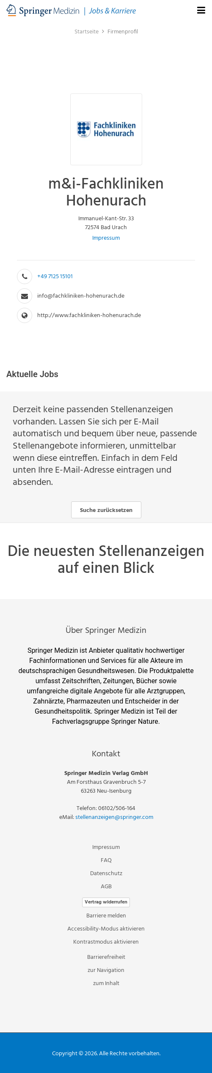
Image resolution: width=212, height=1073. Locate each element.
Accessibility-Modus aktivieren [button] (106, 929)
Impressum (106, 238)
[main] (106, 310)
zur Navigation (106, 970)
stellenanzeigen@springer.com (114, 817)
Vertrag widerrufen (106, 902)
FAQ (106, 860)
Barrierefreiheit (106, 957)
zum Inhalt (106, 983)
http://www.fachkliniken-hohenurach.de (89, 315)
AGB (106, 887)
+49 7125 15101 (55, 276)
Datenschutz (106, 874)
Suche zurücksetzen (106, 510)
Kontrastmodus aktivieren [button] (106, 942)
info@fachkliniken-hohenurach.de (80, 296)
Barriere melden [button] (106, 916)
